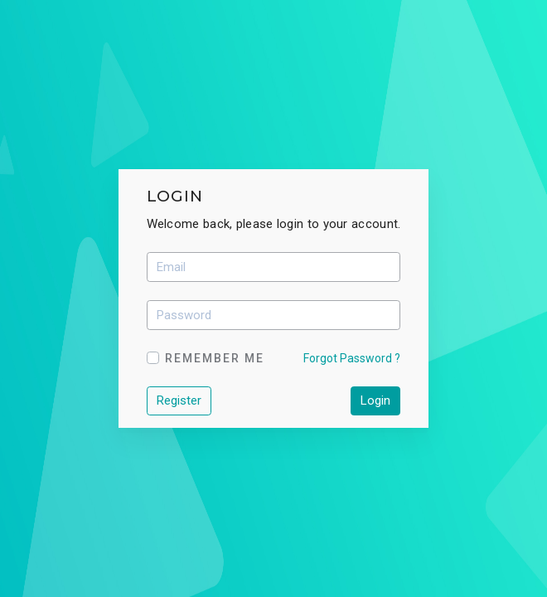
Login (375, 400)
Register (179, 400)
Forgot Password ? (351, 358)
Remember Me (214, 358)
